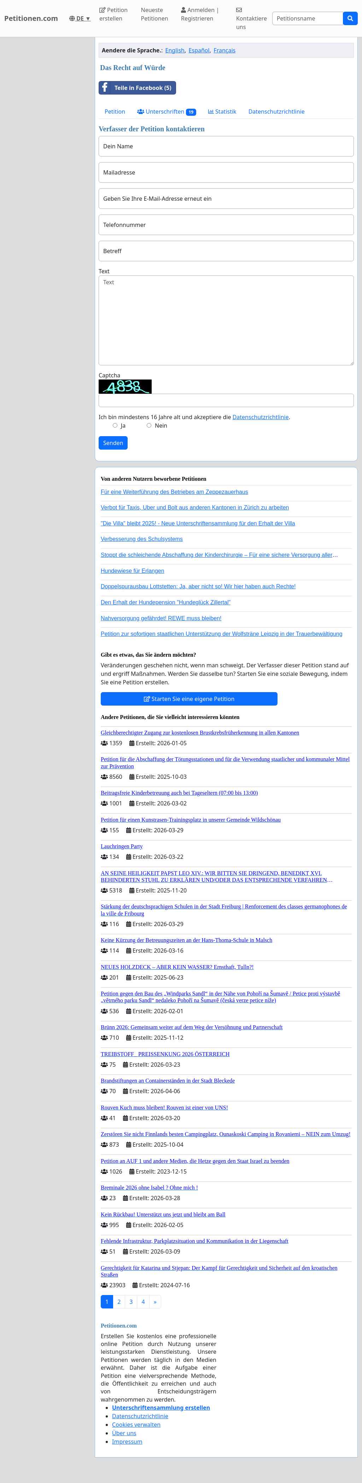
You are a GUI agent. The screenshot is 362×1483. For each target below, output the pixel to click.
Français (224, 50)
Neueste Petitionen (154, 14)
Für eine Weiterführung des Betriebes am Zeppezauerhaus (174, 492)
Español (199, 50)
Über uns (124, 1433)
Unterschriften (166, 112)
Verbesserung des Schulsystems (142, 539)
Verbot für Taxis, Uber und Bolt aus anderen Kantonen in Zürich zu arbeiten (195, 507)
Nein (161, 425)
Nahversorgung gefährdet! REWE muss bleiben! (161, 618)
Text (104, 271)
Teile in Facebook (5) (135, 87)
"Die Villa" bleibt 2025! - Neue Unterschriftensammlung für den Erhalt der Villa (198, 523)
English (175, 50)
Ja (123, 425)
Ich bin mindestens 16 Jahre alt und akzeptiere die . (194, 417)
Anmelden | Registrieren (200, 14)
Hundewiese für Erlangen (132, 571)
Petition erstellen (113, 14)
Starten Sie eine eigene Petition (189, 699)
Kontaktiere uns (251, 19)
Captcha (109, 375)
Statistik (222, 111)
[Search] (307, 18)
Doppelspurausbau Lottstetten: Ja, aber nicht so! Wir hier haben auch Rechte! (198, 586)
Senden (113, 443)
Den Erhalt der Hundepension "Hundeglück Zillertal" (165, 602)
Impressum (127, 1441)
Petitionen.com (31, 18)
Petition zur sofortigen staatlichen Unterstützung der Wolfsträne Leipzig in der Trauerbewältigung (222, 634)
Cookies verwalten (136, 1424)
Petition (115, 111)
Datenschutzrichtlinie (277, 111)
